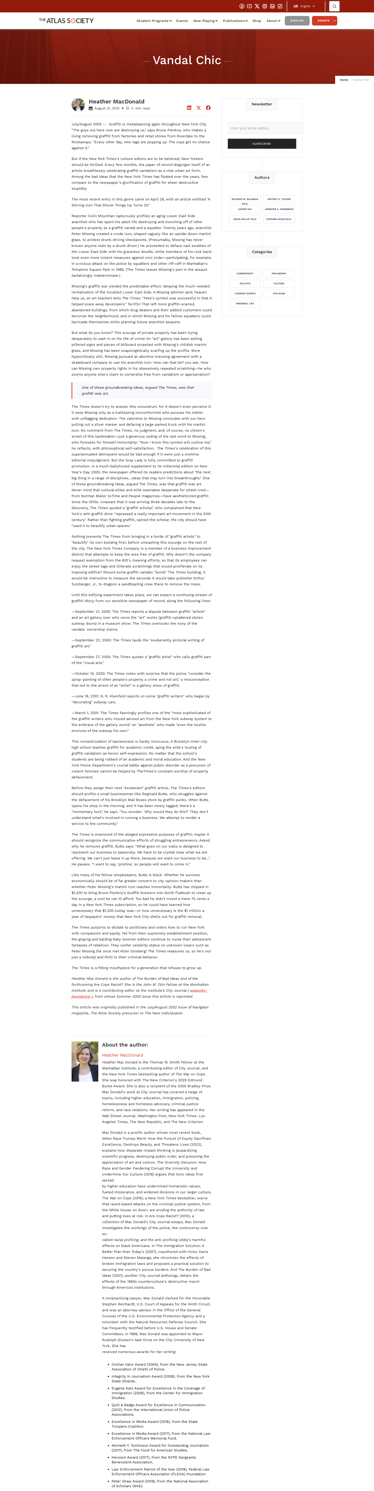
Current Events (244, 293)
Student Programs (153, 21)
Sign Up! (297, 20)
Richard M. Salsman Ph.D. (245, 200)
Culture (279, 283)
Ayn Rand (279, 293)
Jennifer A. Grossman (279, 209)
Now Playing (204, 21)
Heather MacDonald (122, 1055)
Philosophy (279, 273)
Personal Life (245, 303)
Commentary (245, 273)
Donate (324, 20)
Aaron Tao (245, 209)
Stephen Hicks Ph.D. (279, 219)
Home (344, 80)
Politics (245, 283)
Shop (257, 21)
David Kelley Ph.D (245, 219)
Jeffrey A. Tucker (279, 199)
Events (182, 21)
